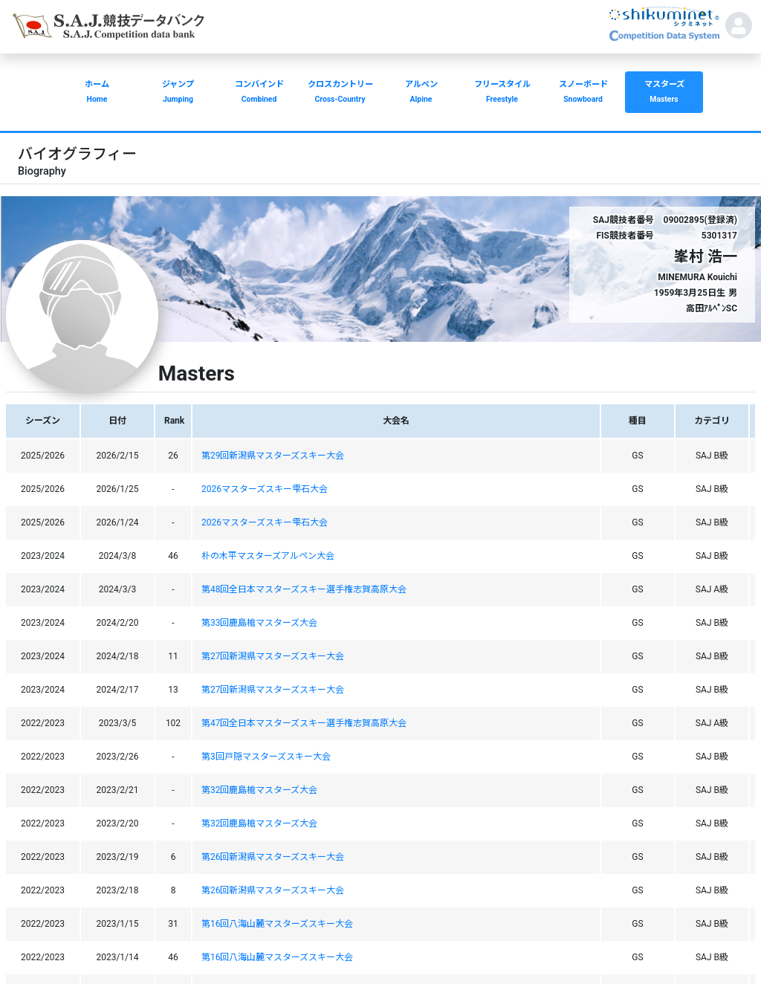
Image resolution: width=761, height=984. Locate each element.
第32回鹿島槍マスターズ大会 (259, 790)
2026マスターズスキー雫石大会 (264, 489)
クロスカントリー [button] (340, 93)
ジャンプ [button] (178, 93)
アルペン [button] (421, 93)
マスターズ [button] (664, 93)
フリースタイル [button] (502, 93)
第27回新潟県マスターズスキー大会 (273, 656)
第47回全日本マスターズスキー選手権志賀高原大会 (304, 723)
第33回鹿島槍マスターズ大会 (259, 623)
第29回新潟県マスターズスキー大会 (273, 455)
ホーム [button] (97, 93)
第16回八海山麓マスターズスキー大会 (277, 924)
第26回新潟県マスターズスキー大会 (273, 857)
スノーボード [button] (583, 93)
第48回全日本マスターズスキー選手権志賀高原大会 (304, 589)
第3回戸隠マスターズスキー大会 (266, 756)
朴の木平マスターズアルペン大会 (267, 556)
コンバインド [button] (259, 93)
